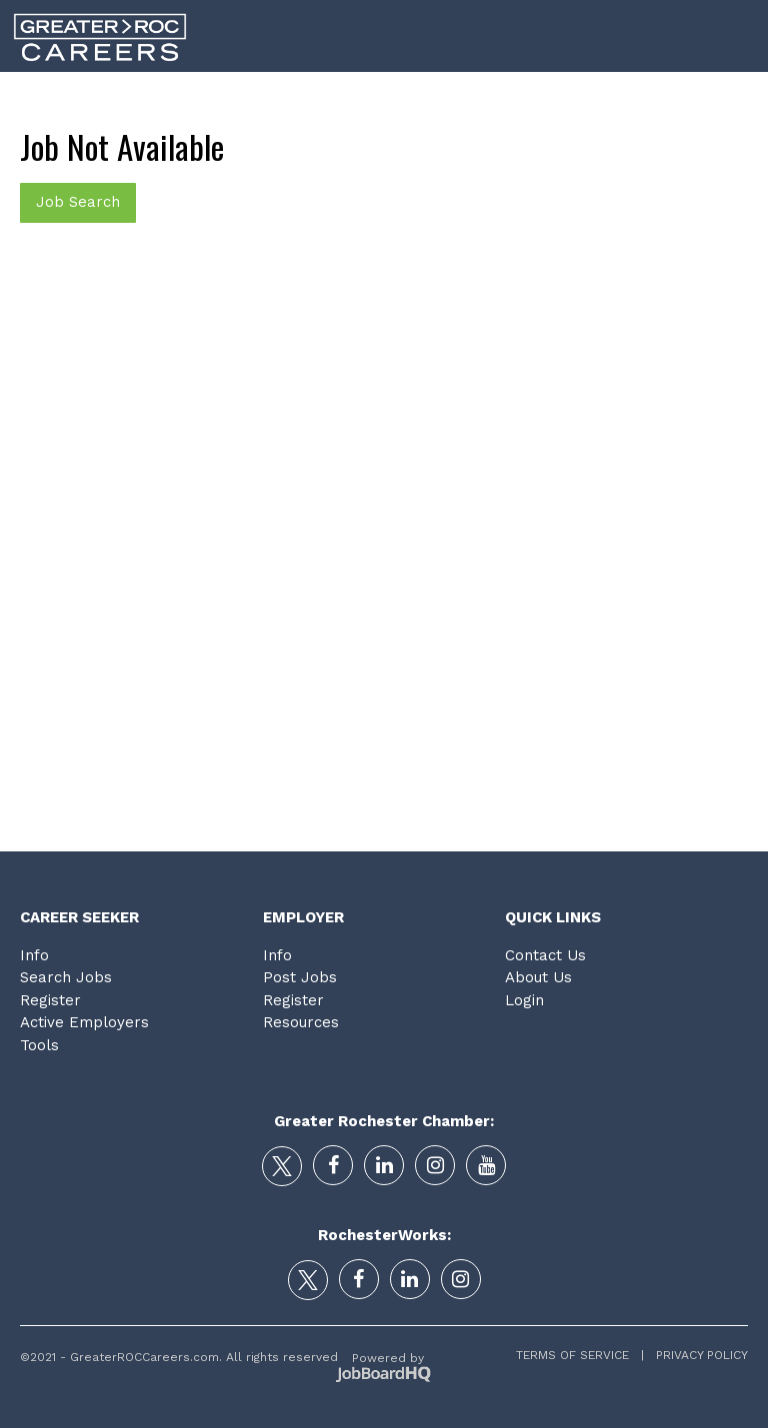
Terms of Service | (580, 1355)
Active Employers (84, 1022)
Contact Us (545, 955)
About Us (538, 977)
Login (735, 99)
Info (34, 955)
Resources (301, 1022)
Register (50, 1000)
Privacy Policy (696, 1355)
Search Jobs (66, 977)
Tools (656, 99)
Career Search (254, 99)
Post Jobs (300, 977)
